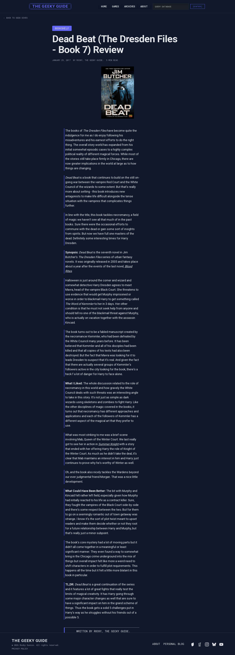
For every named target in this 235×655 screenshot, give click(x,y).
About (144, 6)
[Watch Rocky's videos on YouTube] (221, 644)
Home (104, 6)
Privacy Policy (20, 648)
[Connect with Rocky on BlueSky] (214, 644)
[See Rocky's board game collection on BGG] (193, 644)
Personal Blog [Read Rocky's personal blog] (173, 644)
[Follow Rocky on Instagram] (207, 644)
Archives (129, 6)
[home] (49, 6)
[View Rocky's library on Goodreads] (200, 644)
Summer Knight (108, 444)
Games (115, 6)
